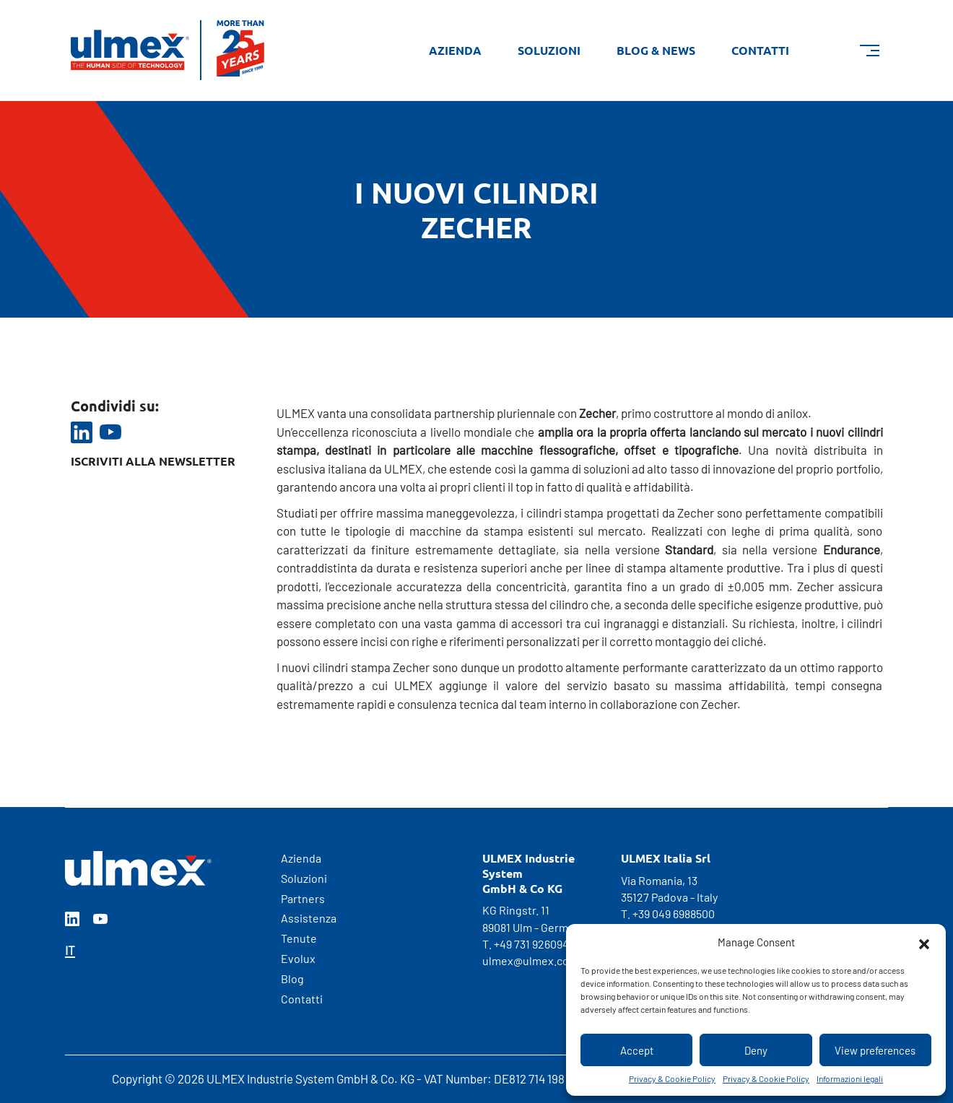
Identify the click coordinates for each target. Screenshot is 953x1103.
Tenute (299, 938)
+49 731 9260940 (534, 944)
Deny (755, 1050)
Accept (636, 1050)
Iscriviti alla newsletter (153, 461)
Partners (303, 898)
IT (70, 950)
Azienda (455, 50)
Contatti (760, 50)
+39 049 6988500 (673, 913)
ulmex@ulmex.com (530, 960)
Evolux (298, 958)
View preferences (875, 1050)
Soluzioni (549, 50)
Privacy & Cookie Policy (672, 1078)
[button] (924, 942)
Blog (292, 978)
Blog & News (656, 50)
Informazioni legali (850, 1078)
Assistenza (308, 918)
